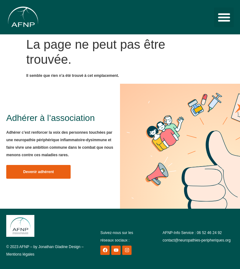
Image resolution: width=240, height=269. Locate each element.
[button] (224, 17)
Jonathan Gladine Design (59, 247)
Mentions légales (20, 254)
